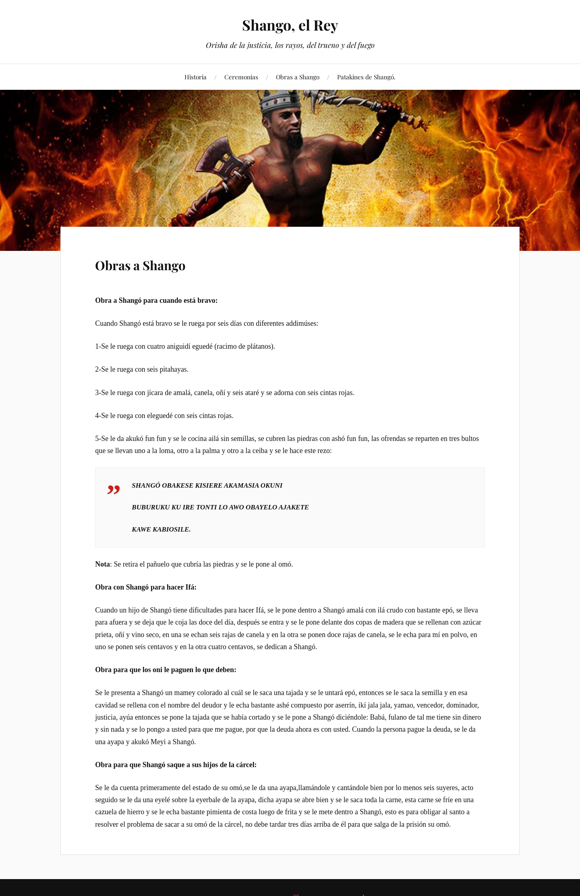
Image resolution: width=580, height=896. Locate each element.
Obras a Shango (297, 76)
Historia (195, 76)
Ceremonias (241, 76)
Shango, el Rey (290, 24)
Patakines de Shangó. (366, 76)
